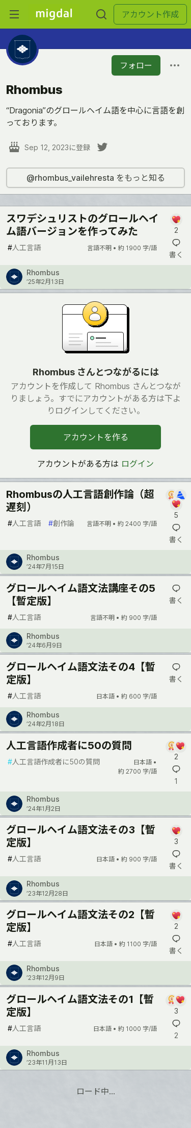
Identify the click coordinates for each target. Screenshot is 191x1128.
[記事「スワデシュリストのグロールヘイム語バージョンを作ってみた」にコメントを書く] (176, 224)
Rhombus (43, 272)
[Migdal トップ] (54, 14)
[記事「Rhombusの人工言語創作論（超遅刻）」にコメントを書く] (176, 504)
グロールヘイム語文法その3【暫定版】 (80, 836)
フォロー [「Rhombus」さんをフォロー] (136, 65)
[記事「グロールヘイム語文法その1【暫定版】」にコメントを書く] (176, 1005)
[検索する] (101, 14)
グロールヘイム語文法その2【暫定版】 (80, 920)
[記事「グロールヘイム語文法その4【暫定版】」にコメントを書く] (176, 673)
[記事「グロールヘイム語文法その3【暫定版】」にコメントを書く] (176, 836)
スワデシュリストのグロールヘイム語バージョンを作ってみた (82, 224)
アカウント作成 (150, 14)
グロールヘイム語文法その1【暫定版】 (80, 1005)
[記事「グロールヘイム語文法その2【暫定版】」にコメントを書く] (176, 920)
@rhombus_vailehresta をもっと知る (95, 178)
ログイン (137, 464)
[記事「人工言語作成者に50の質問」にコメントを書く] (176, 751)
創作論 (61, 523)
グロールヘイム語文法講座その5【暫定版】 (80, 594)
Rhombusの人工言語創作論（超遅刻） (80, 500)
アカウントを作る (95, 437)
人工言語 (24, 247)
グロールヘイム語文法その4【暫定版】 (80, 673)
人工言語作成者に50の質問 (69, 745)
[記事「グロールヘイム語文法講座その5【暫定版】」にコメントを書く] (176, 594)
